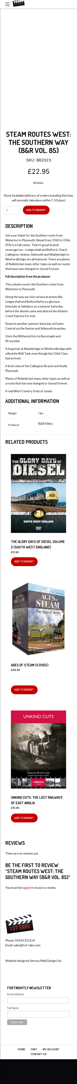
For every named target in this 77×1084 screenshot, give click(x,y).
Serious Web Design (43, 961)
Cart (34, 1049)
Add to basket (36, 210)
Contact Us (38, 1054)
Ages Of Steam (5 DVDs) (30, 665)
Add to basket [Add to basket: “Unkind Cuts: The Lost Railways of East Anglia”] (24, 818)
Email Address (15, 994)
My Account (51, 1049)
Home (21, 1049)
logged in (28, 887)
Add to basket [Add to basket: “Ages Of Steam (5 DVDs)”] (24, 689)
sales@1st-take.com (27, 945)
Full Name (13, 1008)
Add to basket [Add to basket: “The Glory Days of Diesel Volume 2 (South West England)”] (24, 561)
